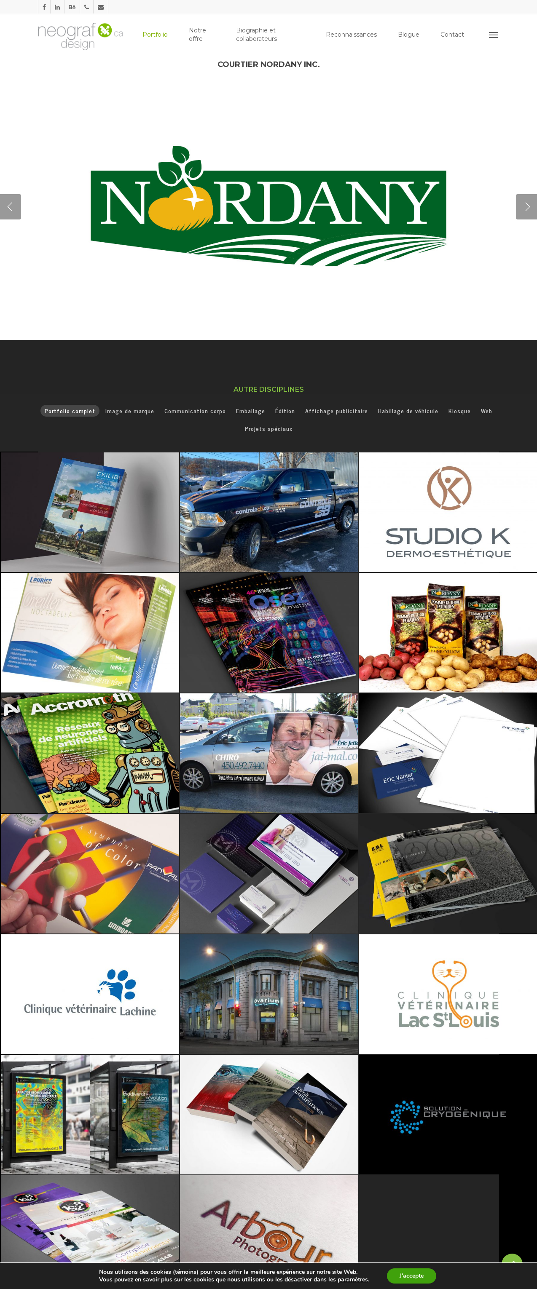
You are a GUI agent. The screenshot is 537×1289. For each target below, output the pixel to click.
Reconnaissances (351, 34)
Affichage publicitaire (336, 410)
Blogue (408, 34)
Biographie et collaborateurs (256, 35)
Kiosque (459, 410)
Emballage (250, 410)
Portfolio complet (70, 410)
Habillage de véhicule (408, 410)
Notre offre (197, 35)
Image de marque (129, 410)
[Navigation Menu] (494, 34)
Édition (285, 410)
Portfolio (155, 34)
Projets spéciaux (269, 428)
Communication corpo (195, 410)
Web (486, 410)
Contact (452, 34)
